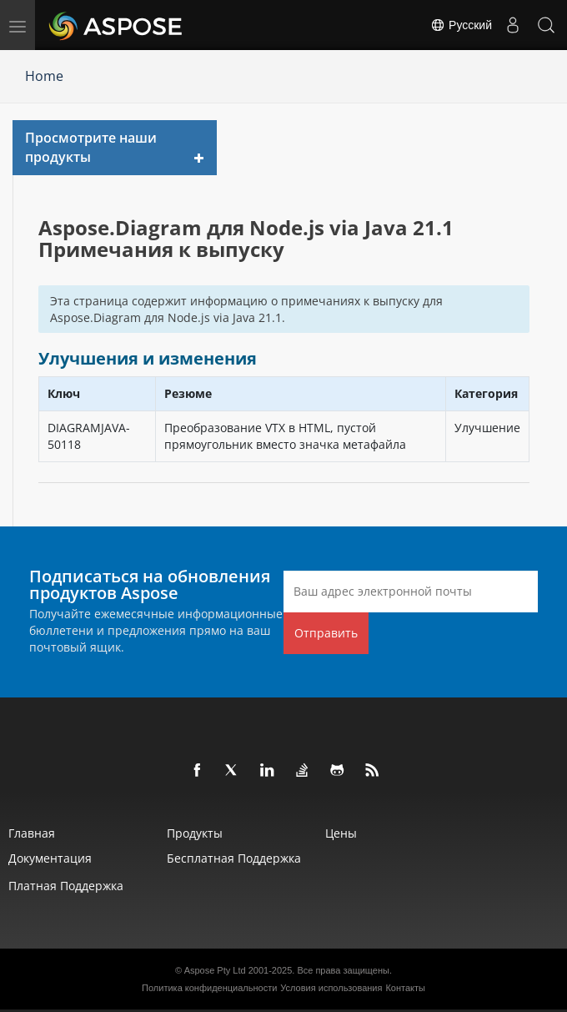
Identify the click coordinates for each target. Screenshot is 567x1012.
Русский (461, 25)
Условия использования (331, 988)
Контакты (405, 988)
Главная (31, 833)
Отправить (326, 633)
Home (44, 76)
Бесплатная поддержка (234, 858)
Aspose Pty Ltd (215, 970)
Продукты (195, 833)
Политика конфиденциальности (209, 988)
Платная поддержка (65, 886)
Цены (341, 833)
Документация (50, 858)
